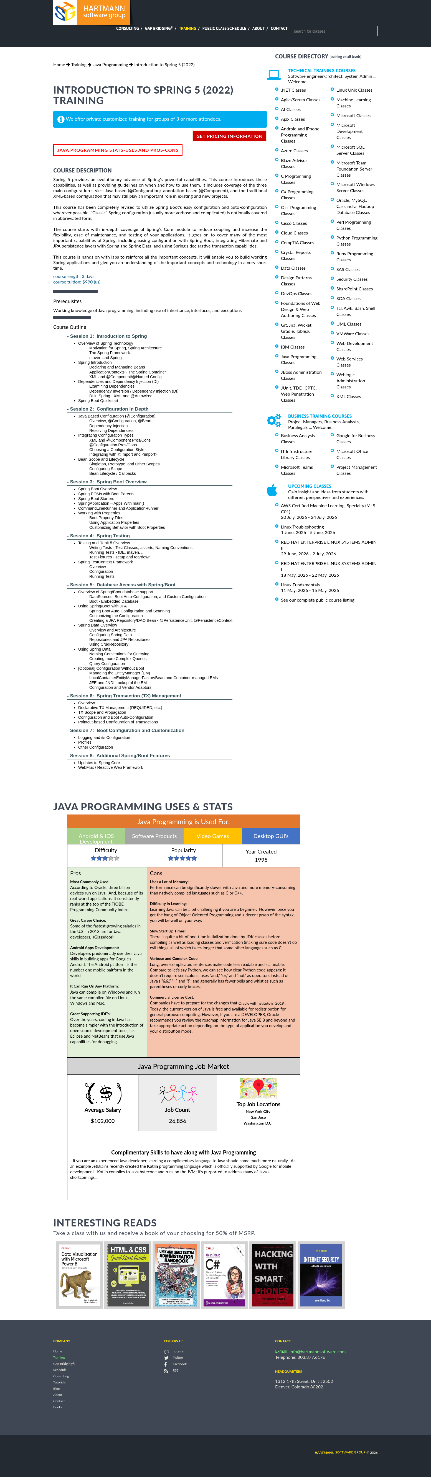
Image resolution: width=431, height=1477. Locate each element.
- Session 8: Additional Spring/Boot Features (118, 755)
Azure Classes (294, 150)
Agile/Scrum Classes (300, 99)
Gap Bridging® (64, 1364)
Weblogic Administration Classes (350, 380)
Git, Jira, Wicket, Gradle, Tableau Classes (297, 331)
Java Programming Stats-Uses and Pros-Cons (117, 150)
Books (57, 1407)
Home (59, 64)
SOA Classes (348, 298)
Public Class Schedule (224, 28)
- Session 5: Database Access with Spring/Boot (121, 584)
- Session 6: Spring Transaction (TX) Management (124, 695)
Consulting (127, 28)
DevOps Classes (296, 293)
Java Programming (110, 64)
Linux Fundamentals (300, 584)
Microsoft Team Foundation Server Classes (354, 168)
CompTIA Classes (297, 242)
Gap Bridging (159, 28)
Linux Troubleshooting (302, 526)
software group (340, 1452)
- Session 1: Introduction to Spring (107, 336)
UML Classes (348, 323)
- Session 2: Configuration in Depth (108, 409)
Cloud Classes (294, 232)
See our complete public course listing (317, 599)
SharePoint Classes (354, 288)
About (258, 28)
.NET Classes (293, 89)
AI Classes (291, 109)
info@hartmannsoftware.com (318, 1351)
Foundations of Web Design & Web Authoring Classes (300, 309)
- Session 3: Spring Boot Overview (107, 481)
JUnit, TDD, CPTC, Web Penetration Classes (299, 394)
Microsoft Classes (353, 115)
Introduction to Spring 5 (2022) (164, 64)
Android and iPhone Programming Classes (300, 134)
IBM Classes (293, 346)
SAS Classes (348, 269)
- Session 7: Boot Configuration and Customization (125, 730)
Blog (56, 1388)
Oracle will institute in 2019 (263, 1003)
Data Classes (293, 267)
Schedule (60, 1370)
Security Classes (352, 279)
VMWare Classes (352, 333)
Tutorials (59, 1382)
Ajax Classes (293, 119)
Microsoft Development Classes (349, 131)
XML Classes (348, 396)
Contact (279, 28)
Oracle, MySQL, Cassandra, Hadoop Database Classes (355, 206)
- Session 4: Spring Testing (98, 535)
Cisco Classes (294, 223)
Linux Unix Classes (354, 89)
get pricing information (229, 136)
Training (187, 28)
